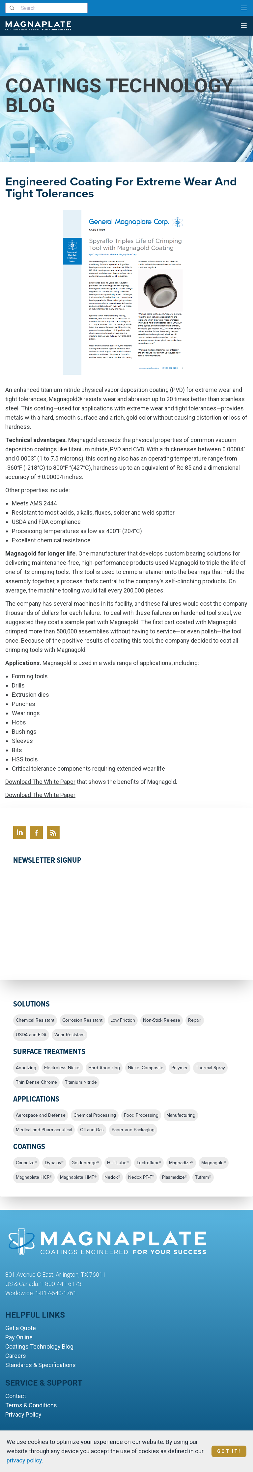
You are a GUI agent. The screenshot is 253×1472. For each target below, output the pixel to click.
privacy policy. (25, 1460)
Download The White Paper (40, 781)
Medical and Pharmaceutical (44, 1130)
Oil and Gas (92, 1130)
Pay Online (19, 1337)
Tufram (203, 1177)
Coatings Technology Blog (39, 1346)
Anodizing (26, 1068)
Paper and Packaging (133, 1130)
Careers (15, 1355)
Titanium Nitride (81, 1082)
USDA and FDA (31, 1035)
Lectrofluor (149, 1163)
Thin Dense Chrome (36, 1082)
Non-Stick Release (161, 1020)
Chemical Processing (94, 1115)
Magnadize (181, 1163)
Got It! (229, 1451)
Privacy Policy (23, 1414)
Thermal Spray (210, 1068)
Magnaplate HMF (78, 1177)
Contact (15, 1395)
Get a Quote (20, 1328)
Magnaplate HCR (34, 1177)
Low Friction (122, 1020)
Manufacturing (180, 1115)
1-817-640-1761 (55, 1293)
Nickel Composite (145, 1068)
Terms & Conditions (31, 1405)
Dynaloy (54, 1163)
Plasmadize (174, 1177)
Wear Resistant (69, 1035)
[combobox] (46, 8)
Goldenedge (85, 1163)
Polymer (179, 1068)
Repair (194, 1020)
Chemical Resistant (35, 1020)
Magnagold (213, 1163)
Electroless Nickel (62, 1068)
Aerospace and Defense (41, 1115)
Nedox (112, 1177)
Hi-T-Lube (118, 1163)
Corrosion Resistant (82, 1020)
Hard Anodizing (104, 1068)
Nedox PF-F (141, 1177)
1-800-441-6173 (60, 1283)
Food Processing (141, 1115)
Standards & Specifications (40, 1364)
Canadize (26, 1163)
